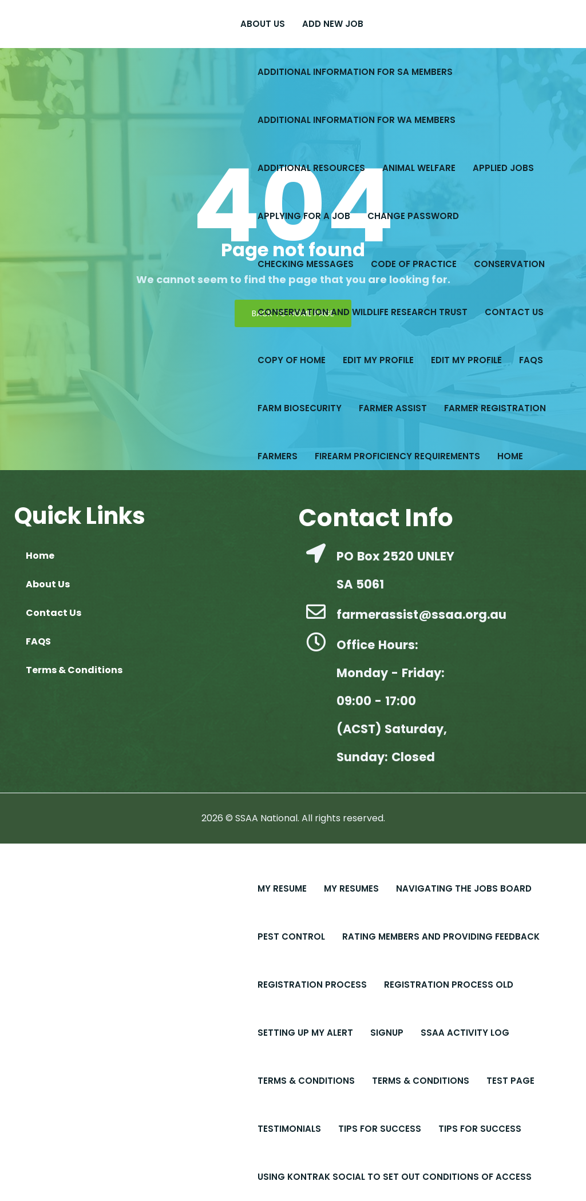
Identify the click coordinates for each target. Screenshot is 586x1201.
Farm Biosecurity (300, 408)
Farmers (278, 456)
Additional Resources (311, 168)
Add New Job (332, 24)
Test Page (510, 1081)
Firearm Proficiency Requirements (397, 456)
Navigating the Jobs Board (464, 888)
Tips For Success (379, 1129)
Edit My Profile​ (378, 360)
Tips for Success (479, 1129)
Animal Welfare (419, 168)
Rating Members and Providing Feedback (441, 936)
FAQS (531, 360)
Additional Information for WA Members (357, 120)
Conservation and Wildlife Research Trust (363, 312)
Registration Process (312, 985)
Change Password (413, 216)
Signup (386, 1033)
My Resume (282, 888)
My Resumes (351, 888)
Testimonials (289, 1129)
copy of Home (292, 360)
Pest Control (291, 936)
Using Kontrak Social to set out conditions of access (395, 1177)
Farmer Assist (393, 408)
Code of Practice (414, 264)
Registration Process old (448, 985)
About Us (262, 24)
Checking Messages (306, 264)
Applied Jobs (503, 168)
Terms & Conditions (306, 1081)
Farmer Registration (495, 408)
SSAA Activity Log (465, 1033)
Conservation (509, 264)
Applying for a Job (304, 216)
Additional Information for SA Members (355, 72)
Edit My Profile (466, 360)
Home (510, 456)
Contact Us (514, 312)
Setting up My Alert (305, 1033)
